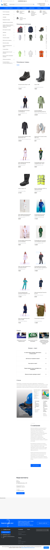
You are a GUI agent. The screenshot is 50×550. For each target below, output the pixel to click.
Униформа (36, 51)
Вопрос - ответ (20, 543)
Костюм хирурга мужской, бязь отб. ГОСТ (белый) (24, 241)
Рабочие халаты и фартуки (38, 295)
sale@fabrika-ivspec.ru (22, 1)
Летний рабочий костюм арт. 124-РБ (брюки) (24, 111)
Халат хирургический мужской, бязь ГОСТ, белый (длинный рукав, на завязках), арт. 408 (24, 215)
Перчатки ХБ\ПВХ (37, 139)
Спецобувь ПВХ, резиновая (38, 87)
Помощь (20, 537)
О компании (20, 529)
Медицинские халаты (21, 165)
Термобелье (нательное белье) (36, 36)
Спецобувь (46, 26)
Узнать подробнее (36, 465)
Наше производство (21, 531)
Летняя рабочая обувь (22, 87)
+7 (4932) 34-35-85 (20, 490)
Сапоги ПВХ (36, 84)
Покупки (19, 540)
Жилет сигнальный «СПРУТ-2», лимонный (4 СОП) (40, 189)
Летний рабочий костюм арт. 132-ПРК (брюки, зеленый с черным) (40, 241)
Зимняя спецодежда (36, 27)
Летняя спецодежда (25, 27)
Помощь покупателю (22, 541)
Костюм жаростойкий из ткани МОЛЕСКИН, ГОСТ (24, 137)
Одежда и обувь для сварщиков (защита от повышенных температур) (46, 39)
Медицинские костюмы (22, 243)
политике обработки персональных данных (28, 547)
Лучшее (18, 64)
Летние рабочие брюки (38, 321)
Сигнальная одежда (46, 52)
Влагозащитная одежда (25, 52)
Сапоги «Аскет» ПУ (22, 188)
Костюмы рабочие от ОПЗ (22, 113)
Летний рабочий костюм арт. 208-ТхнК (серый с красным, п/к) (40, 267)
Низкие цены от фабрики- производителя (22, 12)
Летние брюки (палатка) (39, 318)
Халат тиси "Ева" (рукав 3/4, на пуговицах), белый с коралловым (24, 267)
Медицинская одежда (25, 35)
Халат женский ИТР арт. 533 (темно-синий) (23, 319)
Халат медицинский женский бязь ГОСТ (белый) (24, 163)
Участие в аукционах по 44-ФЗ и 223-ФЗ (23, 18)
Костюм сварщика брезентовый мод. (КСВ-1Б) (40, 111)
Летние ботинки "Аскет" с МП (24, 84)
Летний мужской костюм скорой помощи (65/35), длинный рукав (39, 215)
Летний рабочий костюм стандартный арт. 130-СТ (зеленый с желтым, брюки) (40, 163)
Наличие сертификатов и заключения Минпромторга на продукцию (33, 13)
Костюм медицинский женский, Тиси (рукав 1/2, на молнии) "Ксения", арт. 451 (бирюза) (24, 294)
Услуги (28, 529)
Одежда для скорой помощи (39, 217)
